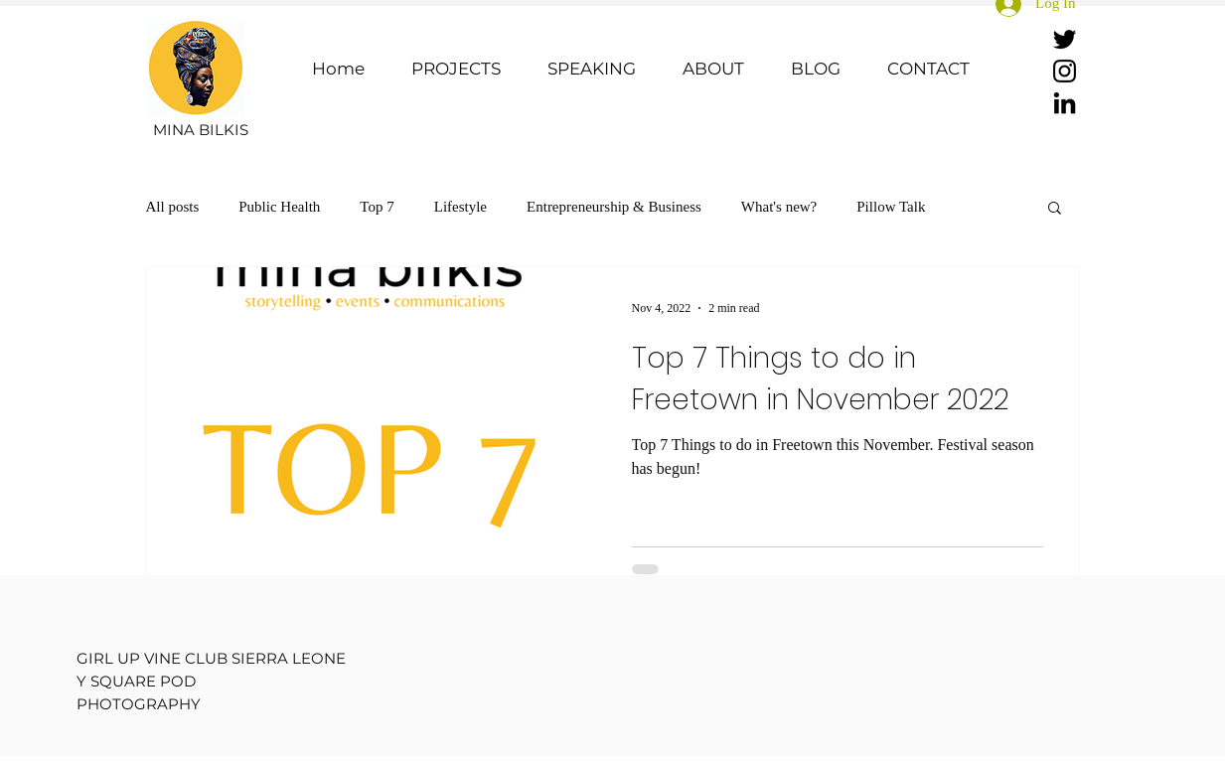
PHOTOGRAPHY (139, 703)
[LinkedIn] (1064, 102)
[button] (1054, 209)
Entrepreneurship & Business (614, 207)
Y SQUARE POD (136, 681)
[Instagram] (1064, 71)
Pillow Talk (890, 207)
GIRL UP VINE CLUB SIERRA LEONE (211, 658)
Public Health (279, 207)
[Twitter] (1064, 39)
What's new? (779, 207)
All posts (173, 207)
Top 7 (376, 207)
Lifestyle (460, 207)
